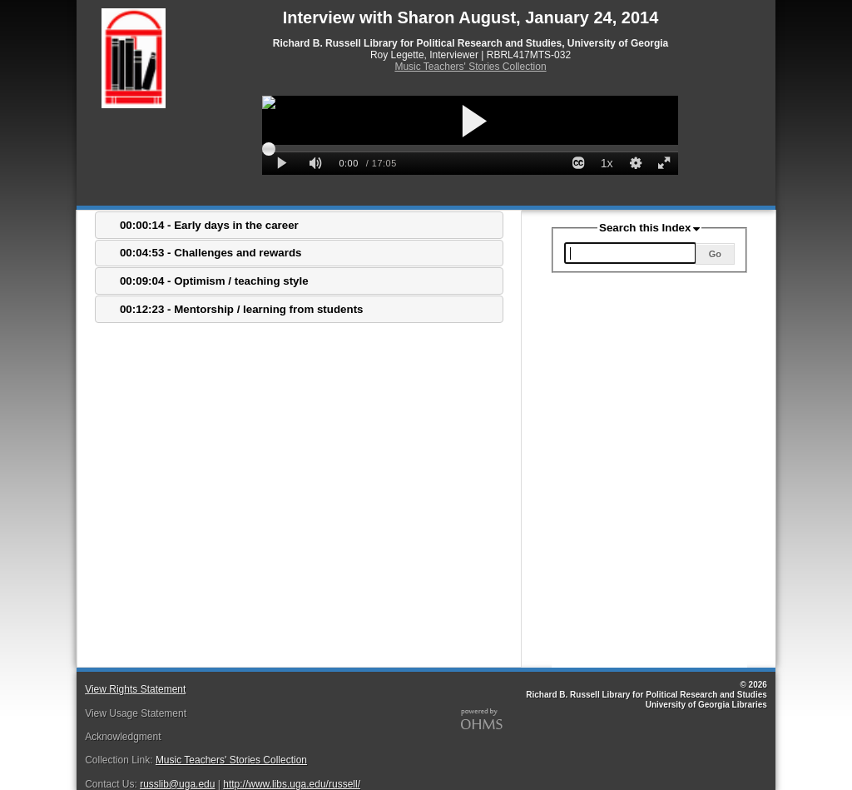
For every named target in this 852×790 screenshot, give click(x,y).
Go (715, 254)
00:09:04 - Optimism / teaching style (214, 281)
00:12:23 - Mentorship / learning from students (242, 309)
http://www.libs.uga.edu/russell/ (291, 784)
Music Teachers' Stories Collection (470, 66)
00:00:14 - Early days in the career (209, 225)
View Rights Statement (135, 689)
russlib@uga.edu (177, 784)
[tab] (299, 225)
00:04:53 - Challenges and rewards (211, 252)
